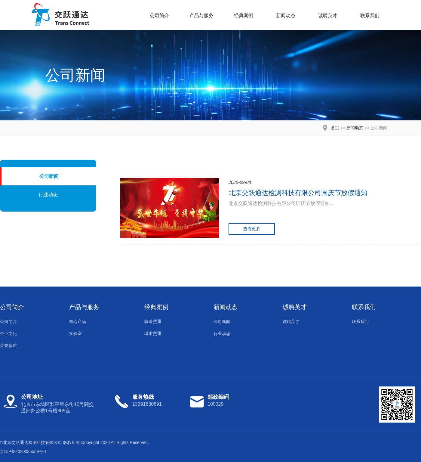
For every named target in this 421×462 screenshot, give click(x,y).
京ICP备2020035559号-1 (23, 451)
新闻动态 (285, 15)
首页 (335, 128)
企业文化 (8, 333)
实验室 (75, 333)
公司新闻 (49, 176)
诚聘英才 (327, 15)
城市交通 (152, 333)
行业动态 (48, 194)
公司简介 (159, 15)
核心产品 (77, 321)
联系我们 (370, 15)
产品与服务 (201, 15)
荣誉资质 (8, 345)
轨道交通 (152, 321)
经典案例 (243, 15)
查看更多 (251, 228)
